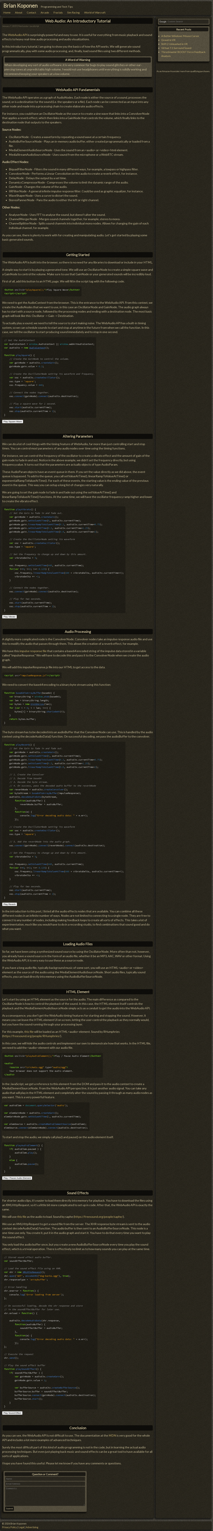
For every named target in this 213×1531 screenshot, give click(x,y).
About (18, 12)
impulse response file (33, 651)
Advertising (32, 1527)
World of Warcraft (95, 12)
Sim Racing (73, 12)
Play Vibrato (9, 616)
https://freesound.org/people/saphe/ (98, 1216)
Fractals (58, 12)
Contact (31, 12)
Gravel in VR (168, 39)
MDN (112, 1435)
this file (29, 1031)
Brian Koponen (20, 5)
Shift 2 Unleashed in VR (174, 43)
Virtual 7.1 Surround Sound (176, 47)
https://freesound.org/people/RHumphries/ (31, 1036)
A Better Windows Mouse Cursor (180, 35)
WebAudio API (17, 35)
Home (6, 12)
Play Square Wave (12, 421)
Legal (21, 1527)
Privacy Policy (9, 1527)
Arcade (45, 12)
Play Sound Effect (12, 1413)
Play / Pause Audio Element (17, 1178)
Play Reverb (9, 904)
